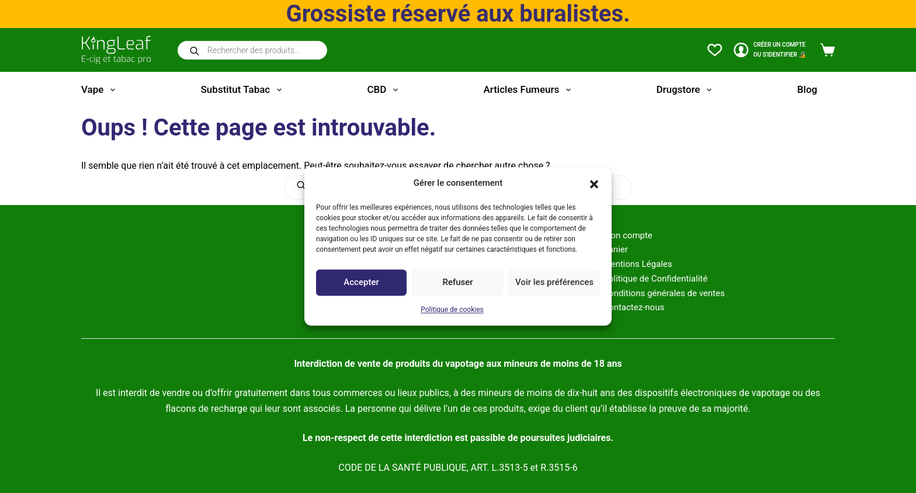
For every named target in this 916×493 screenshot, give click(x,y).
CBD (384, 90)
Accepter (361, 282)
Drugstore (686, 90)
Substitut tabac (243, 90)
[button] (594, 183)
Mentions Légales (637, 264)
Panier (615, 249)
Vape (100, 90)
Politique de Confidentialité (655, 278)
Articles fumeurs (529, 90)
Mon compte (628, 235)
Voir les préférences (554, 282)
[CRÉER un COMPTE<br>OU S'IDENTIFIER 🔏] (770, 50)
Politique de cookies (452, 309)
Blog (807, 89)
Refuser (457, 282)
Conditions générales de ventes (663, 293)
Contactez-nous (633, 307)
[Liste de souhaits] (714, 50)
